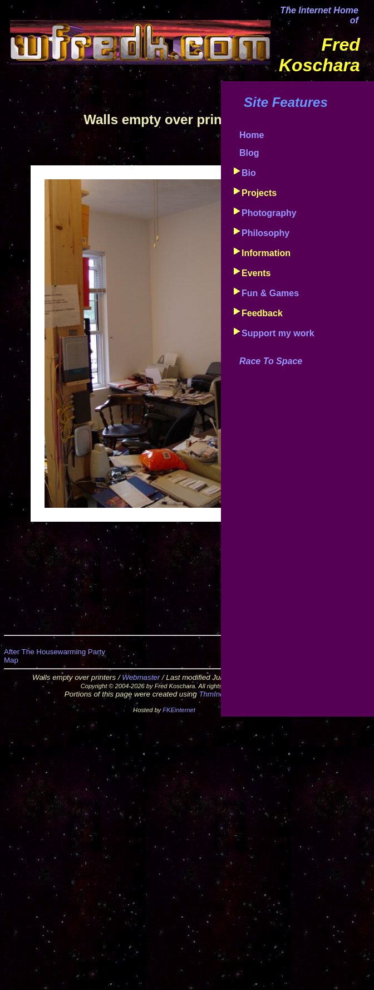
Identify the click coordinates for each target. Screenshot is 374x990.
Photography (269, 213)
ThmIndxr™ (218, 694)
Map (11, 660)
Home (251, 135)
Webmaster (141, 677)
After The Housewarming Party (54, 652)
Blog (249, 153)
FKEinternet (179, 710)
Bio (249, 173)
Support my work (278, 333)
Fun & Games (270, 293)
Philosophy (265, 233)
